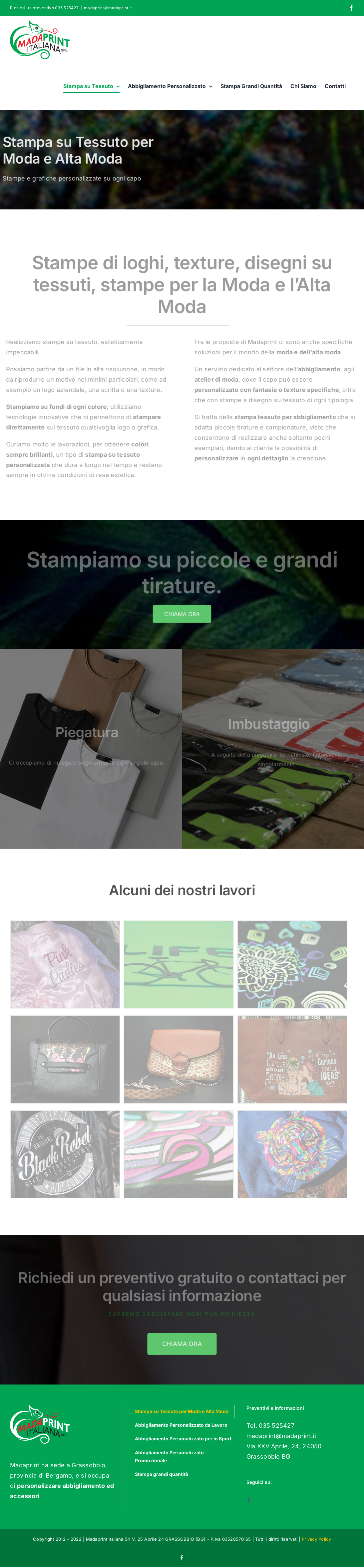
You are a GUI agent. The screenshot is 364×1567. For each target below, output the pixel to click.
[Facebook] (249, 1500)
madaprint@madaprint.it (108, 7)
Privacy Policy (316, 1539)
